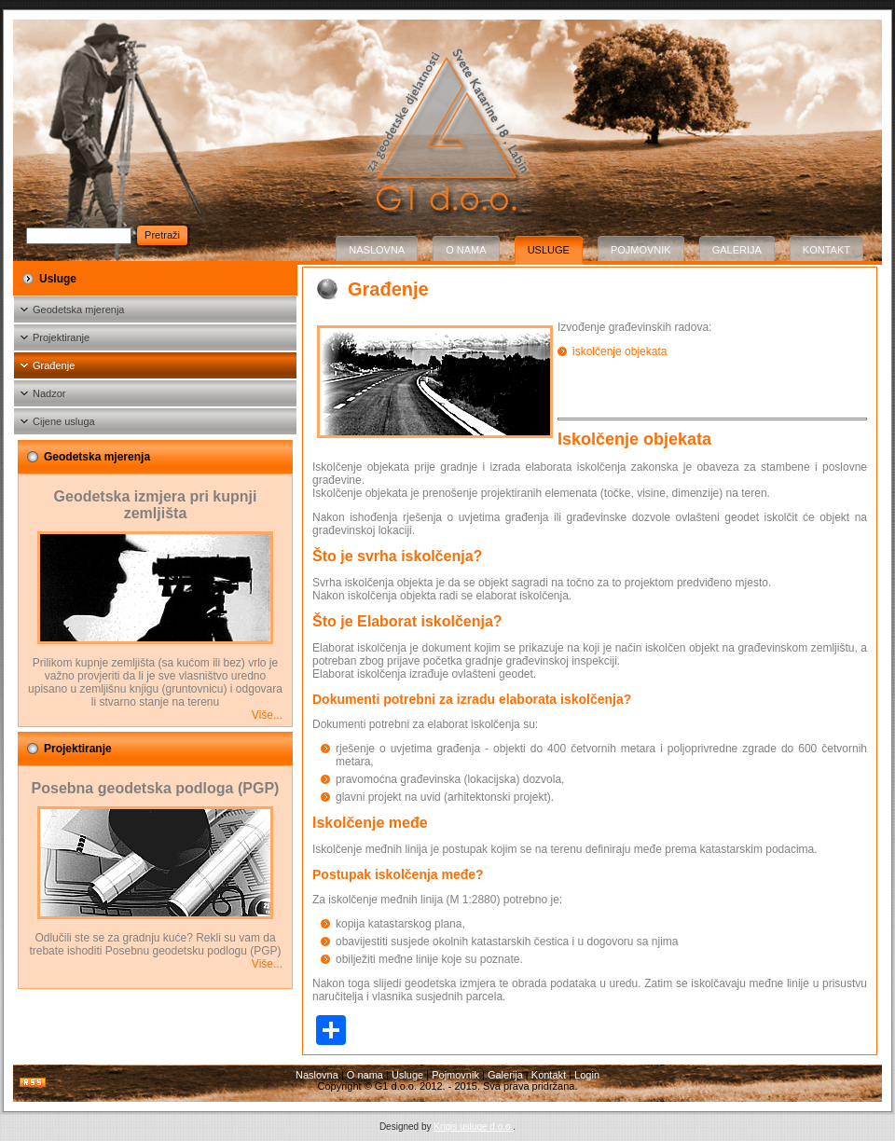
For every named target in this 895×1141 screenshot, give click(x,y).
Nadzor (49, 393)
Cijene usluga (64, 421)
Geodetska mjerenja (78, 309)
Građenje (54, 365)
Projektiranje (61, 337)
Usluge (549, 249)
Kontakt (826, 249)
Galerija (737, 249)
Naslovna (377, 249)
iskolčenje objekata (619, 351)
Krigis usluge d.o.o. (473, 1126)
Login (586, 1074)
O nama (466, 249)
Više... (267, 715)
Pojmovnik (641, 249)
